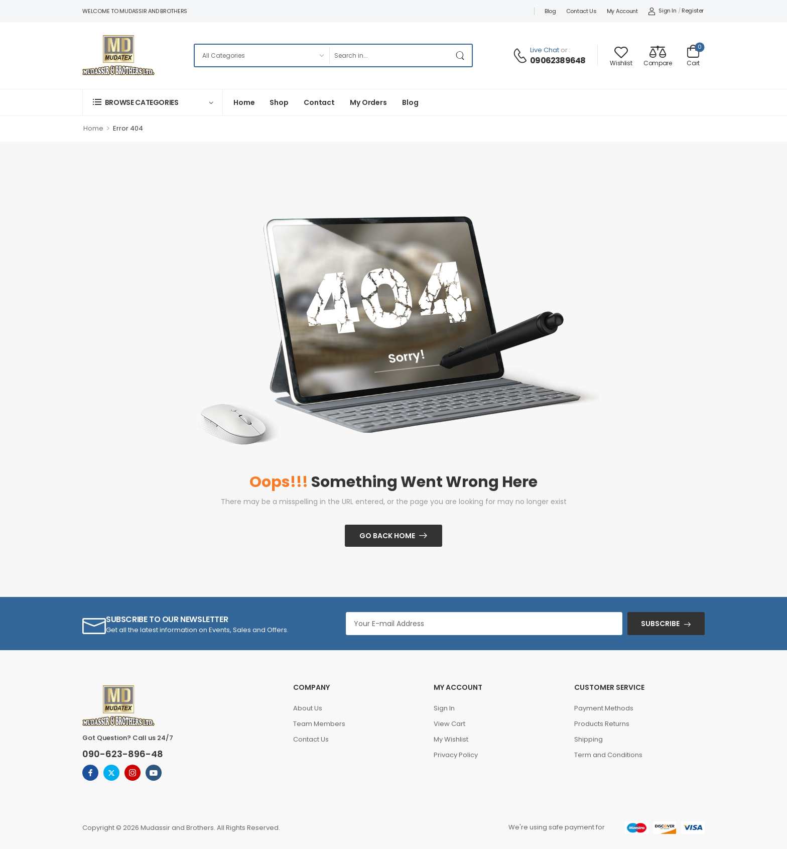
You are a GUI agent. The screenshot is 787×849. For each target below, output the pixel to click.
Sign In (444, 708)
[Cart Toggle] (693, 55)
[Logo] (118, 55)
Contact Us (581, 11)
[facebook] (90, 773)
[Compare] (657, 55)
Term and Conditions (608, 755)
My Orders (368, 102)
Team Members (319, 724)
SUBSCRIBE (660, 624)
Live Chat (544, 50)
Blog (550, 11)
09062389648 (557, 60)
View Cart (449, 724)
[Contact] (521, 55)
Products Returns (601, 724)
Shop (279, 102)
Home (243, 102)
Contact (319, 102)
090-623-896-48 (122, 754)
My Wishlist (451, 739)
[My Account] (662, 11)
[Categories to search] (262, 55)
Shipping (588, 739)
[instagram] (132, 773)
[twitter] (111, 773)
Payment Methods (603, 708)
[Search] (390, 55)
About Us (307, 708)
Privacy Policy (456, 755)
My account (622, 11)
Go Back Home (387, 536)
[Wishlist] (621, 55)
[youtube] (154, 773)
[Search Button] (462, 55)
